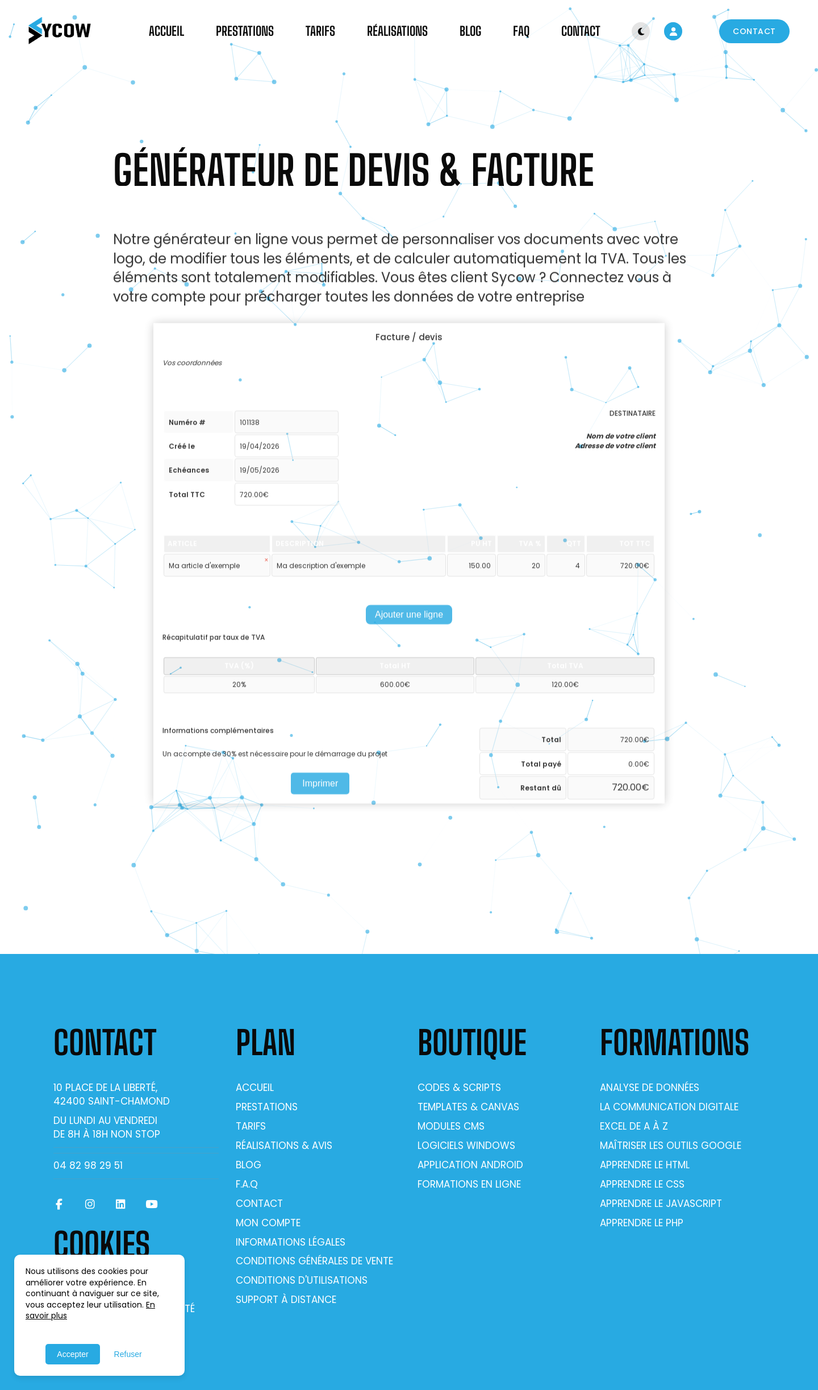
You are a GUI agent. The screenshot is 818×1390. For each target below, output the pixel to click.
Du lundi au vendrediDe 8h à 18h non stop (106, 1127)
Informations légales (290, 1242)
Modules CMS (451, 1126)
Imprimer (320, 789)
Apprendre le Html (645, 1165)
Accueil (166, 31)
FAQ (521, 31)
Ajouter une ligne (409, 620)
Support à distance (286, 1299)
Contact (580, 31)
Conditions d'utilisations (302, 1280)
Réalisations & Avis (284, 1145)
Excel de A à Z (634, 1126)
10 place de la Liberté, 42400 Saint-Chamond (111, 1094)
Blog (470, 31)
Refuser (128, 1354)
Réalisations (397, 31)
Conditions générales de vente (314, 1261)
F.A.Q (247, 1184)
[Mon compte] (673, 31)
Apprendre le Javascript (661, 1203)
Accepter (72, 1354)
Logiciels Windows (466, 1145)
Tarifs (320, 31)
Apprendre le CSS (642, 1184)
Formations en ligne (469, 1184)
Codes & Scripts (459, 1087)
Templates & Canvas (468, 1107)
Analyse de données (649, 1087)
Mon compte (268, 1223)
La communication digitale (669, 1107)
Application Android (470, 1165)
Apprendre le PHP (641, 1223)
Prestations (245, 31)
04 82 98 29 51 (88, 1165)
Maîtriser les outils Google (670, 1145)
